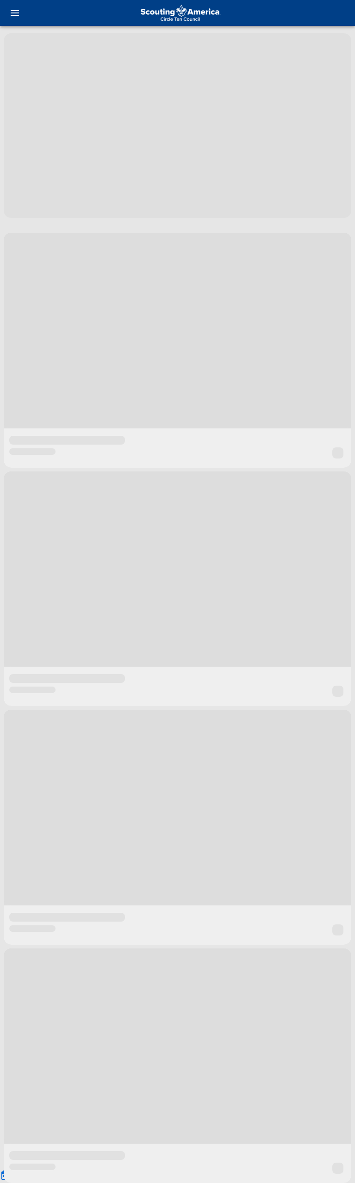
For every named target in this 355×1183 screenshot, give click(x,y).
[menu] (15, 13)
